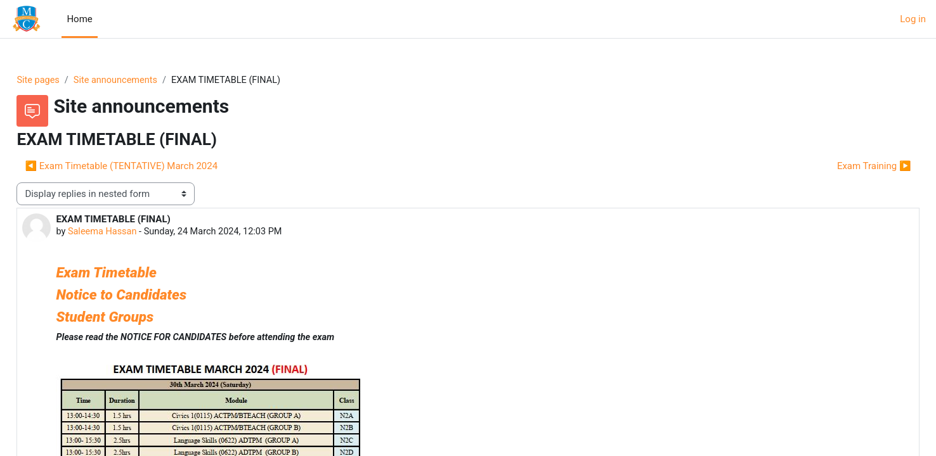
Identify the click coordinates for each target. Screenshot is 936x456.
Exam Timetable (136, 273)
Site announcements (146, 80)
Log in (913, 19)
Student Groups (133, 318)
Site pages (67, 80)
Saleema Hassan (131, 233)
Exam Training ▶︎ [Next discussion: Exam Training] (846, 166)
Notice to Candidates (149, 296)
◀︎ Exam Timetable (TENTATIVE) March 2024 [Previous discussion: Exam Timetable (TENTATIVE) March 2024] (149, 166)
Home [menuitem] (79, 19)
